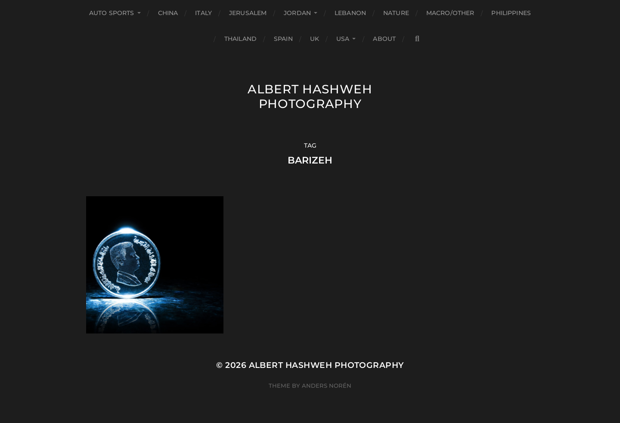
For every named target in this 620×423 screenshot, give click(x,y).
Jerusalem (248, 13)
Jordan (297, 13)
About (384, 39)
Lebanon (350, 13)
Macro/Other (450, 13)
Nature (396, 13)
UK (314, 39)
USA (342, 39)
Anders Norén (326, 385)
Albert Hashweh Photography (310, 96)
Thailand (240, 39)
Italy (203, 13)
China (168, 13)
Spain (283, 39)
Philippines (511, 13)
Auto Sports (111, 13)
